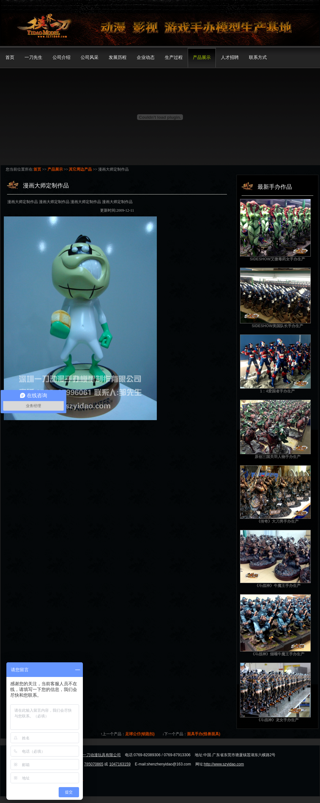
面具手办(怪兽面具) (203, 734)
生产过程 (174, 57)
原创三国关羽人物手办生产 (278, 456)
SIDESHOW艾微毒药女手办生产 (277, 259)
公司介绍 (61, 57)
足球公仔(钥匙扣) (140, 734)
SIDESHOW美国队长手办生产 (277, 326)
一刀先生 (33, 57)
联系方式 (258, 57)
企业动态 (146, 57)
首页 (9, 57)
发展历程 (118, 57)
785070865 (93, 764)
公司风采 (89, 57)
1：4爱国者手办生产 (277, 391)
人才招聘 (230, 57)
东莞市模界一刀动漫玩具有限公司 (92, 755)
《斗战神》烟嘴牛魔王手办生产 (277, 654)
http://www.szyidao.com (224, 764)
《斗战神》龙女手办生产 (278, 720)
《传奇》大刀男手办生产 (278, 521)
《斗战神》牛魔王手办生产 (278, 585)
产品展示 (202, 57)
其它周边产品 (80, 169)
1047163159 (120, 764)
